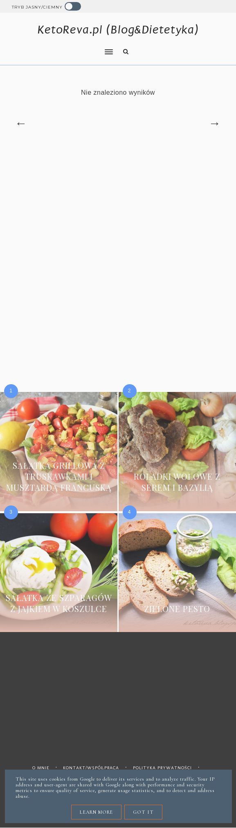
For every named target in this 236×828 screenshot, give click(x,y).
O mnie (40, 767)
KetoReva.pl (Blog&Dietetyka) (118, 29)
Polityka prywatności (162, 767)
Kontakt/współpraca (91, 767)
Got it (143, 812)
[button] (60, 46)
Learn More (96, 812)
